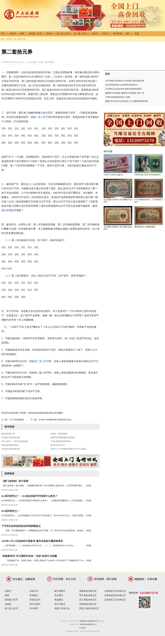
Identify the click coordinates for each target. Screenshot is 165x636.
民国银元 (34, 595)
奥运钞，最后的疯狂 (59, 434)
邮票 (22, 33)
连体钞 (49, 33)
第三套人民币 (63, 33)
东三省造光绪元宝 (88, 600)
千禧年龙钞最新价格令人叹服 (117, 97)
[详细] (88, 485)
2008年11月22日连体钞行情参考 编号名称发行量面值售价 (32, 541)
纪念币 (105, 33)
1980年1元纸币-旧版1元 (113, 175)
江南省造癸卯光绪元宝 (115, 595)
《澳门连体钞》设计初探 (14, 481)
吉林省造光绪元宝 (88, 604)
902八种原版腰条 (17, 420)
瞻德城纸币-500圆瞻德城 (144, 227)
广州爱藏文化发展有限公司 (87, 621)
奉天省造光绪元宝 (88, 595)
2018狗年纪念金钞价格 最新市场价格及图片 (123, 89)
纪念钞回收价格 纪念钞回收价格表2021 (121, 85)
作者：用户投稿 (46, 62)
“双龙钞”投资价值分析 (10, 437)
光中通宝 (34, 608)
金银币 (12, 33)
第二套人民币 (80, 33)
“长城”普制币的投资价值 (60, 441)
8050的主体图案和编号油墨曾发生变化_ (55, 420)
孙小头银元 (59, 604)
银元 (128, 33)
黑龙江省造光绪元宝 (89, 608)
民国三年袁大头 (62, 608)
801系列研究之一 (10, 511)
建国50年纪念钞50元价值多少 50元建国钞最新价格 (126, 101)
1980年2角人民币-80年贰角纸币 (147, 175)
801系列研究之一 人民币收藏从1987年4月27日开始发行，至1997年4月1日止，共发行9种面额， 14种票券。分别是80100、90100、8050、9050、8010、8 (69, 515)
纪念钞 (94, 33)
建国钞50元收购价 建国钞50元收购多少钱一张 (124, 93)
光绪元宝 (34, 591)
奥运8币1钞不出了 (58, 445)
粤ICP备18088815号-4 (88, 624)
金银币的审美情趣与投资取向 (62, 437)
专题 (136, 33)
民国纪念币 (35, 600)
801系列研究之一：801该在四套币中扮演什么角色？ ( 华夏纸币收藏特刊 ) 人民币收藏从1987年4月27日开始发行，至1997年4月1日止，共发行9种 (67, 500)
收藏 (8, 210)
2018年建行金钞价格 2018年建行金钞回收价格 (124, 81)
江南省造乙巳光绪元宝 (115, 600)
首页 (3, 33)
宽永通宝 (58, 595)
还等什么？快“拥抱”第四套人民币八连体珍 (68, 449)
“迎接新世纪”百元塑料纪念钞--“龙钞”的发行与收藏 (29, 556)
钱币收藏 (117, 33)
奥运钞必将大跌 (8, 434)
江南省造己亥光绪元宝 (115, 591)
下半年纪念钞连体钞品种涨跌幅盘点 (21, 526)
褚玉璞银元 (59, 591)
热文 (107, 73)
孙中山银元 (35, 604)
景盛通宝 (58, 600)
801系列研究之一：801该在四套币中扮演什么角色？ (29, 496)
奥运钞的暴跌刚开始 (10, 445)
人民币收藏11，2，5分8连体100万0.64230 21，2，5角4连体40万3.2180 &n (37, 545)
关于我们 (82, 628)
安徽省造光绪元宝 (88, 591)
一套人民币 (42, 117)
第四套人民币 (35, 33)
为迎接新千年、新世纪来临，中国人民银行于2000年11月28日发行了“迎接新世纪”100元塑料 (45, 560)
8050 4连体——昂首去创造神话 (14, 441)
